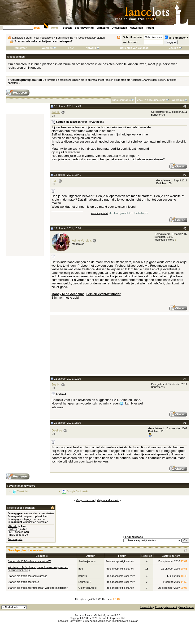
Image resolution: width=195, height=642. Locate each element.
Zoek (37, 27)
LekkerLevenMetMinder (104, 294)
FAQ (71, 47)
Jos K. (56, 112)
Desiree (57, 430)
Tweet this (23, 491)
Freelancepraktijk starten (90, 37)
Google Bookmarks (78, 491)
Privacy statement (166, 607)
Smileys (12, 529)
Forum (150, 27)
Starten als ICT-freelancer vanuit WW (29, 561)
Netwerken (136, 27)
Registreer (20, 47)
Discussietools (121, 100)
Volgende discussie (108, 500)
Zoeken (175, 47)
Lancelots (146, 607)
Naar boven (186, 607)
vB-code (12, 526)
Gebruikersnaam (133, 37)
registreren (15, 67)
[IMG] (11, 531)
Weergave (178, 100)
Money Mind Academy (68, 294)
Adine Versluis (82, 240)
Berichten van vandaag (134, 47)
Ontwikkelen (119, 27)
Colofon (133, 621)
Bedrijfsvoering (84, 27)
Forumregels (15, 539)
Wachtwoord (130, 42)
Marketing (102, 27)
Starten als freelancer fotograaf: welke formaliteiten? (38, 587)
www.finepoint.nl (99, 213)
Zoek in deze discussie (151, 100)
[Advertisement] (25, 185)
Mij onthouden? (176, 37)
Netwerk (92, 47)
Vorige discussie (85, 500)
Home (55, 27)
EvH (54, 181)
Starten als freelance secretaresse (27, 576)
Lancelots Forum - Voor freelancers (32, 37)
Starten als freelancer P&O (23, 581)
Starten (67, 27)
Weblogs (49, 47)
